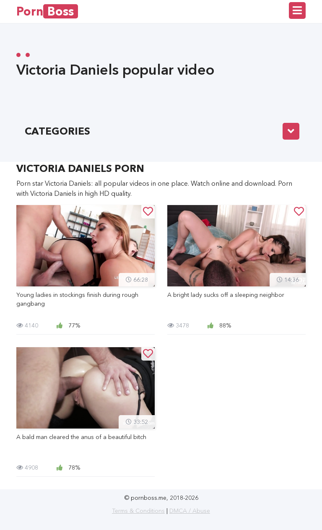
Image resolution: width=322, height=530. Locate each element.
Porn (47, 11)
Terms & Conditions (138, 510)
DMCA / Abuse (189, 510)
